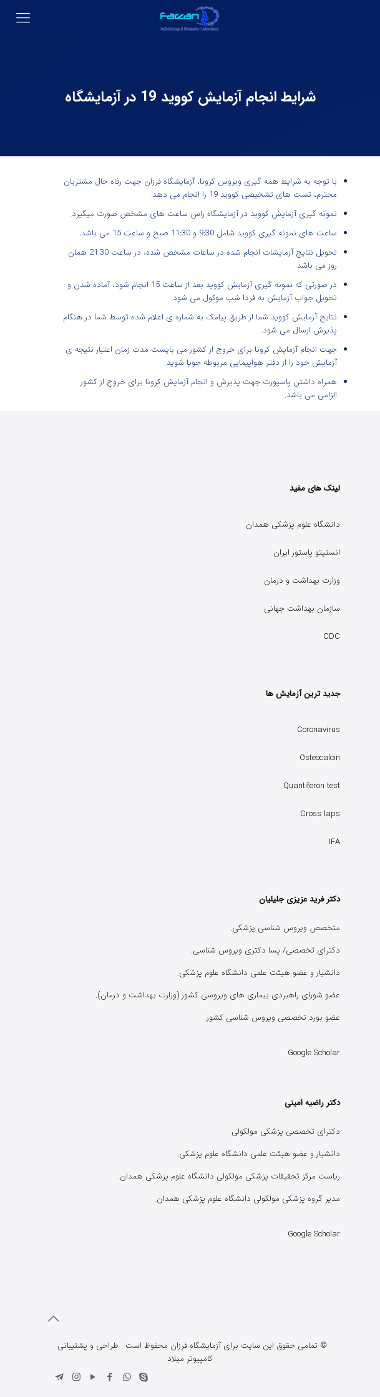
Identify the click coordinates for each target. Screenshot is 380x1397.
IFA (334, 842)
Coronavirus (318, 729)
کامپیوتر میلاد (190, 1358)
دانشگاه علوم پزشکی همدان (293, 524)
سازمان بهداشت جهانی (302, 608)
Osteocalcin (320, 757)
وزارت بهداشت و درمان (302, 580)
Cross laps (320, 814)
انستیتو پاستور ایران (306, 552)
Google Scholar (314, 1053)
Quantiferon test (311, 786)
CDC (331, 636)
